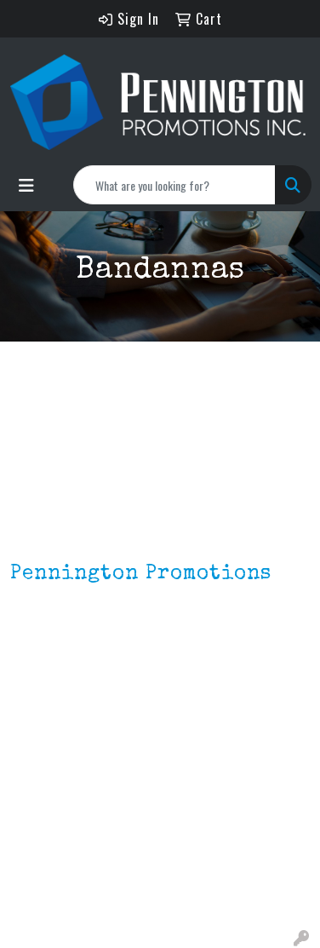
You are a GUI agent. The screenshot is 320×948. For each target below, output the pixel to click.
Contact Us (43, 779)
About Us (37, 755)
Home (26, 731)
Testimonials (49, 803)
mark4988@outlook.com (84, 687)
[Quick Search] (174, 184)
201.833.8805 (52, 667)
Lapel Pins (40, 840)
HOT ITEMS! (44, 888)
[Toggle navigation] (26, 185)
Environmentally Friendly (83, 864)
